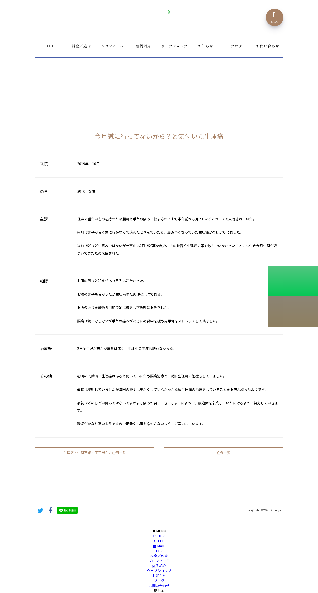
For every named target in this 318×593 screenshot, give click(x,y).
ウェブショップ (174, 45)
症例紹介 (143, 45)
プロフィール (112, 45)
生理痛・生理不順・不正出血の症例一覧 (94, 452)
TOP (50, 45)
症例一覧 (224, 452)
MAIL (159, 545)
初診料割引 (293, 281)
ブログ (236, 45)
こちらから (293, 311)
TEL (159, 540)
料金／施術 (81, 45)
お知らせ (205, 45)
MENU (159, 530)
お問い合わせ (267, 45)
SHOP (159, 535)
